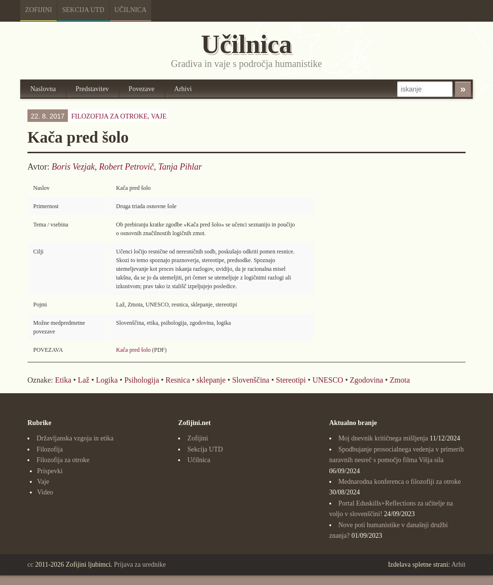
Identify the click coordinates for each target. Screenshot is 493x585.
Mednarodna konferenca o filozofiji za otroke (399, 481)
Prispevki (50, 471)
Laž (84, 380)
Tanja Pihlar (180, 167)
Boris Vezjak (73, 167)
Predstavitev (92, 89)
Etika (63, 380)
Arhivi (183, 89)
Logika (106, 380)
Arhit (458, 564)
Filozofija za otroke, (119, 116)
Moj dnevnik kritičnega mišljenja (383, 438)
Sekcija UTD (83, 9)
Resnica (178, 380)
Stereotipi (291, 380)
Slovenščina (250, 380)
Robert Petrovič (126, 167)
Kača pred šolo (133, 349)
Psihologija (141, 380)
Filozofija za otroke (63, 460)
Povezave (142, 89)
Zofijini (38, 9)
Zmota (399, 380)
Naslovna (43, 89)
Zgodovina (366, 380)
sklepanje (210, 380)
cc (30, 564)
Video (45, 492)
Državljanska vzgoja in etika (75, 438)
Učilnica (131, 9)
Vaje (158, 116)
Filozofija (50, 449)
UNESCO (327, 380)
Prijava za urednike (140, 564)
